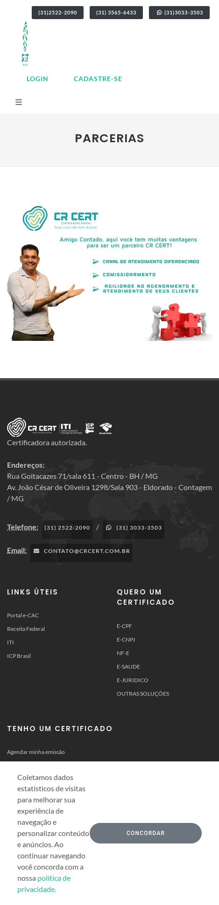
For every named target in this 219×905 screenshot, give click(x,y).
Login (38, 79)
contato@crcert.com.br (81, 550)
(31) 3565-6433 (116, 12)
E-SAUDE (128, 666)
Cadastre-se (98, 79)
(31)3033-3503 (179, 12)
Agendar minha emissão (36, 751)
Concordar (146, 833)
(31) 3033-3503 (133, 527)
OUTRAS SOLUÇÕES (143, 693)
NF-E (123, 652)
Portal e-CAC (23, 615)
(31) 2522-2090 (67, 527)
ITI (10, 642)
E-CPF (124, 625)
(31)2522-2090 (57, 12)
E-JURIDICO (132, 680)
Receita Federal (26, 628)
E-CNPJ (126, 639)
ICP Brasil (19, 655)
